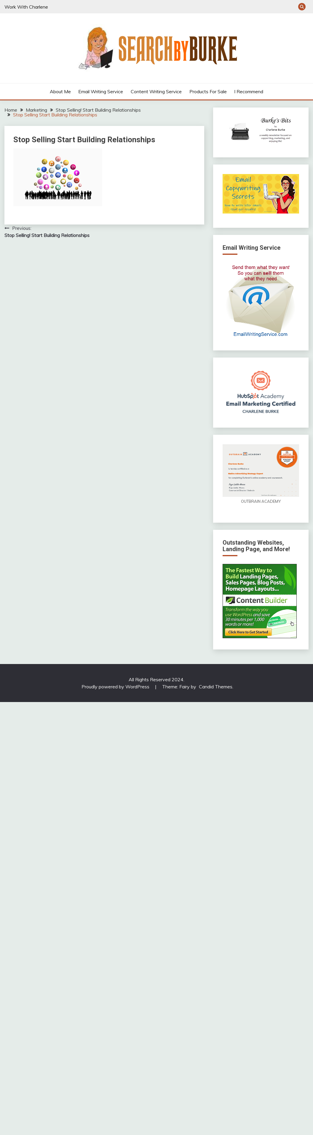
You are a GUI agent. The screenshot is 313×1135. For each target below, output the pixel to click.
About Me (60, 91)
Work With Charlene (26, 7)
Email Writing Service (100, 91)
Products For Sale (208, 91)
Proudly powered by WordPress (116, 687)
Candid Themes (215, 687)
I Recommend (248, 91)
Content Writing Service (156, 91)
